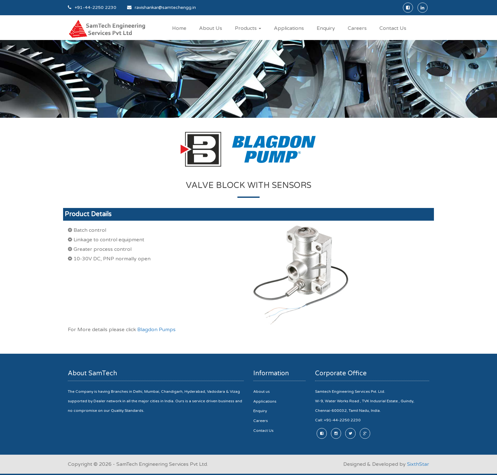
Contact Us (393, 28)
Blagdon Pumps (156, 329)
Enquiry (326, 28)
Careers (357, 28)
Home (179, 28)
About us (261, 391)
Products (248, 28)
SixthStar (418, 464)
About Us (211, 28)
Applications (289, 28)
